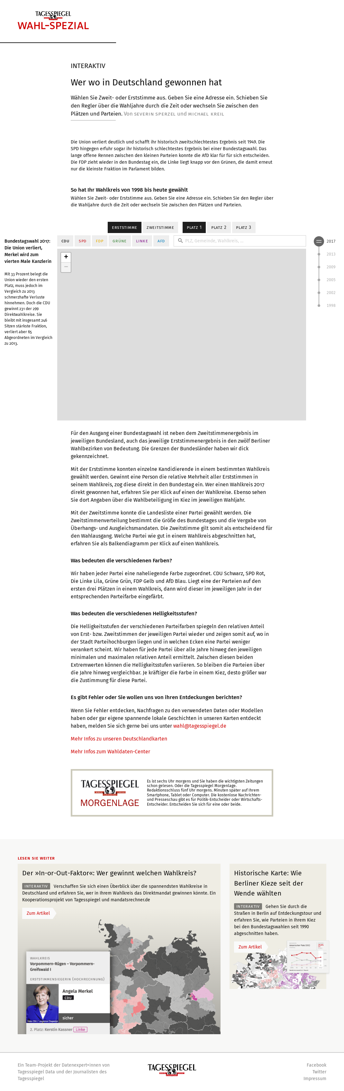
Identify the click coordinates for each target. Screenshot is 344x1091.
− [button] (66, 267)
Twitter (319, 1072)
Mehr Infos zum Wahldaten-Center (110, 752)
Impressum (314, 1078)
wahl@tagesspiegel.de (199, 726)
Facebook (316, 1065)
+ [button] (66, 257)
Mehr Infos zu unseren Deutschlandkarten (119, 739)
